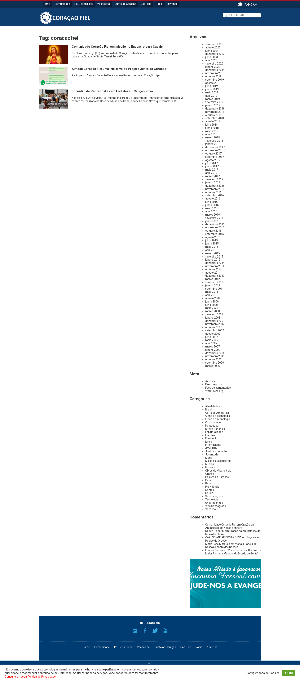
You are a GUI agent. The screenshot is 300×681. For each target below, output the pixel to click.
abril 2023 (211, 60)
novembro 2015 (214, 227)
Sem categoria (214, 496)
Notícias (210, 467)
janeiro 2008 (212, 317)
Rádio (159, 3)
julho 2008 (211, 304)
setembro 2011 (214, 288)
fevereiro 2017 (214, 179)
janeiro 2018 (212, 144)
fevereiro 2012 (214, 282)
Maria (208, 457)
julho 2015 (211, 240)
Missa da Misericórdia (218, 460)
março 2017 (212, 176)
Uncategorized (214, 502)
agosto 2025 (212, 47)
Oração (209, 473)
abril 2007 (211, 343)
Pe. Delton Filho (83, 3)
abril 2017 (211, 172)
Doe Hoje (146, 3)
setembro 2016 (214, 195)
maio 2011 (211, 291)
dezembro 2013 (215, 275)
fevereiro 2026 (214, 44)
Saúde (209, 493)
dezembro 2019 (215, 69)
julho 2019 (211, 85)
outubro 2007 (213, 327)
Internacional (213, 444)
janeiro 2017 (212, 182)
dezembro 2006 (215, 353)
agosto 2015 (212, 237)
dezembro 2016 (215, 185)
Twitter (155, 630)
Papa (208, 480)
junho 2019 (212, 89)
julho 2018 (211, 124)
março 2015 (212, 253)
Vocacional (103, 3)
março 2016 (212, 214)
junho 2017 (212, 166)
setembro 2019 (214, 79)
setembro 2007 (214, 330)
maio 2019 (211, 92)
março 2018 (212, 137)
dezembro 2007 (215, 320)
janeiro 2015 (212, 259)
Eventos (210, 435)
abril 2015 (211, 250)
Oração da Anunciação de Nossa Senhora (229, 526)
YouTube (165, 630)
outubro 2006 (213, 359)
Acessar (210, 381)
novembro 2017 (214, 150)
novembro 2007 (214, 323)
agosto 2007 (212, 333)
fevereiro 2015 (214, 256)
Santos (209, 489)
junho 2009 (212, 301)
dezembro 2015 (215, 224)
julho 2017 (211, 163)
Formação (211, 438)
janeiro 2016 (212, 221)
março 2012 (212, 278)
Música (209, 464)
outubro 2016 (213, 192)
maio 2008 (211, 307)
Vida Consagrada (215, 506)
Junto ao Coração (125, 3)
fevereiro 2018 (214, 140)
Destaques (211, 425)
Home (46, 3)
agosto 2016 (212, 198)
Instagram (135, 630)
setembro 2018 (214, 118)
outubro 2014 (213, 269)
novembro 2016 (214, 188)
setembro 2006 (214, 362)
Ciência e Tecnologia (217, 415)
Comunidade (62, 3)
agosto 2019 (212, 82)
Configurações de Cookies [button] (263, 673)
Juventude (211, 454)
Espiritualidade (214, 431)
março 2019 (212, 99)
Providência (212, 486)
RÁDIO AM (251, 4)
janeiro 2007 (212, 349)
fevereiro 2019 (214, 102)
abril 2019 (211, 95)
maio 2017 (211, 169)
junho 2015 (212, 243)
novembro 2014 (214, 266)
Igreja (208, 441)
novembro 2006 (214, 356)
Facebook (145, 630)
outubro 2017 (213, 153)
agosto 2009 (212, 298)
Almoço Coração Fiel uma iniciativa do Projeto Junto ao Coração (119, 69)
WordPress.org (214, 390)
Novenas (172, 3)
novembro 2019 (214, 73)
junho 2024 (212, 50)
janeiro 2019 (212, 105)
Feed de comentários (218, 387)
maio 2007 (211, 340)
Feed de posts (213, 384)
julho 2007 (211, 336)
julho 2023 (211, 57)
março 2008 (212, 311)
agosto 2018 (212, 121)
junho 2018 (212, 127)
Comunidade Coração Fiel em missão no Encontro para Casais (117, 46)
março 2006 (212, 365)
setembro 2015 (214, 233)
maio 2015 (211, 246)
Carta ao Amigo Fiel (217, 412)
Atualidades (212, 406)
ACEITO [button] (289, 673)
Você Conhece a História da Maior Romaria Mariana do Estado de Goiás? (233, 552)
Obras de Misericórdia (218, 470)
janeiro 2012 (212, 285)
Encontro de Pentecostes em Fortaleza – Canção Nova (112, 91)
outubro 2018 (213, 115)
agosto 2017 (212, 160)
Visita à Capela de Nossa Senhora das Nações (231, 545)
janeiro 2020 (212, 66)
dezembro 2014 (215, 262)
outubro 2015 (213, 230)
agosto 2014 (212, 272)
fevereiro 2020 (214, 63)
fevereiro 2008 (214, 314)
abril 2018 (211, 134)
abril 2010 (211, 295)
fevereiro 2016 (214, 217)
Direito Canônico (215, 428)
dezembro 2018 (215, 108)
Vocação (210, 509)
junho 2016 (212, 205)
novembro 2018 (214, 111)
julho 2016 (211, 201)
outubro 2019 (213, 76)
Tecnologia (211, 499)
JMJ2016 (211, 448)
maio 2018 (211, 131)
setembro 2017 (214, 156)
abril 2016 (211, 211)
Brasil (208, 409)
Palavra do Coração (217, 476)
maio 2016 (211, 208)
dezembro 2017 (215, 147)
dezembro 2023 (215, 53)
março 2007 (212, 346)
